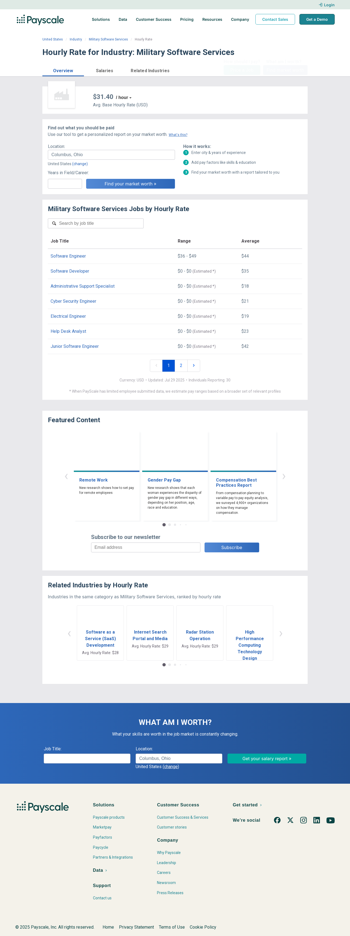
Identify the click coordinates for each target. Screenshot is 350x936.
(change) (80, 164)
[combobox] (111, 155)
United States (52, 39)
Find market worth (285, 70)
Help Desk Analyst (68, 331)
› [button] (284, 475)
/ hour (122, 97)
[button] (63, 69)
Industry (76, 39)
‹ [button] (66, 475)
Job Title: (53, 748)
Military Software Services (108, 39)
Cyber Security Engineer (73, 301)
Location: (56, 146)
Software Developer (70, 271)
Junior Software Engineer (75, 346)
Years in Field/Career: (68, 172)
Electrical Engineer (68, 316)
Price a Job (241, 70)
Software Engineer (68, 256)
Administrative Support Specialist (83, 286)
